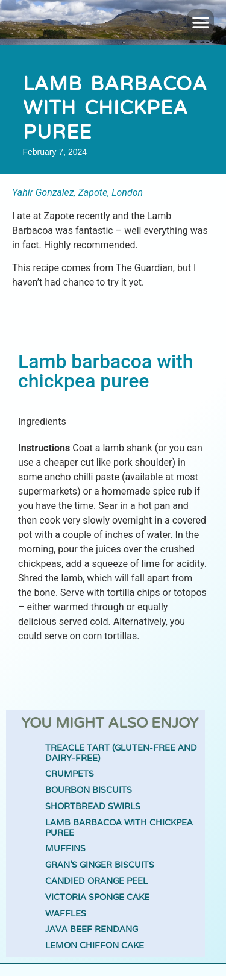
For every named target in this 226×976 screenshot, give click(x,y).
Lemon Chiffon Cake (94, 945)
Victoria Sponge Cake (97, 897)
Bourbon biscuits (88, 790)
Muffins (65, 848)
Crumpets (69, 774)
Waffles (65, 914)
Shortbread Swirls (92, 806)
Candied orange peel (96, 881)
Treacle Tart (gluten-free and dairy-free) (121, 753)
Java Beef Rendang (91, 929)
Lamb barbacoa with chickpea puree (119, 828)
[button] (200, 22)
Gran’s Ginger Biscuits (99, 865)
